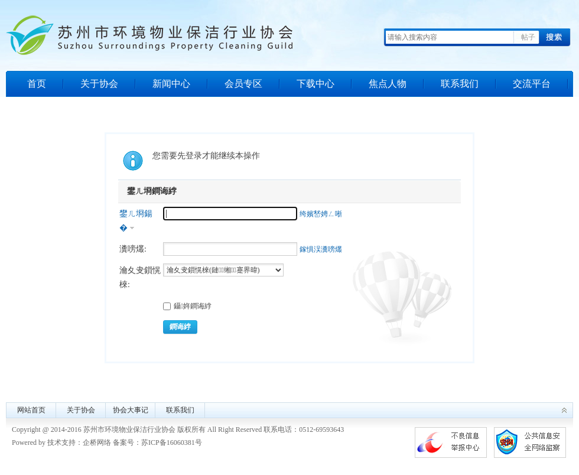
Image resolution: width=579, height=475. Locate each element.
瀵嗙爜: (133, 249)
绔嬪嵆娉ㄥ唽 (321, 214)
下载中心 (315, 84)
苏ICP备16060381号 (171, 442)
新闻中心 (171, 84)
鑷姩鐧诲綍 (187, 306)
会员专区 (243, 84)
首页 (36, 84)
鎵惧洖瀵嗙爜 (321, 249)
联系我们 (460, 84)
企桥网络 (97, 442)
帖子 (528, 37)
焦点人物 (387, 84)
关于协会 (99, 84)
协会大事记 (130, 410)
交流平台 (532, 84)
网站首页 (31, 410)
